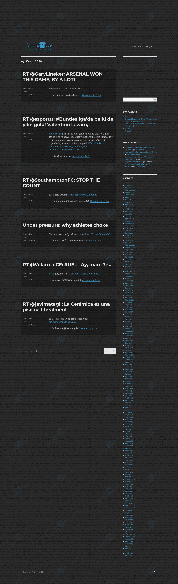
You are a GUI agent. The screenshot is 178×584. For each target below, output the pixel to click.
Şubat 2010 (129, 520)
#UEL (51, 273)
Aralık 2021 (129, 209)
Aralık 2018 (129, 290)
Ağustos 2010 (130, 506)
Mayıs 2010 (129, 513)
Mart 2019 (128, 283)
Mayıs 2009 (129, 541)
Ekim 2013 (128, 431)
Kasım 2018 (129, 293)
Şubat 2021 (129, 233)
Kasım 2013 (129, 429)
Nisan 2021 (129, 228)
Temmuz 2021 (130, 221)
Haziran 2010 (129, 510)
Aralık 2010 (129, 496)
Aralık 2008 (129, 553)
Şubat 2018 (129, 312)
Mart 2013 (128, 448)
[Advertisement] (89, 22)
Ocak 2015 (128, 396)
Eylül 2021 (128, 216)
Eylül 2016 (128, 353)
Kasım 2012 (129, 458)
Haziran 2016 (130, 360)
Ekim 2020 (129, 240)
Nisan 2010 (129, 515)
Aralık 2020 (129, 235)
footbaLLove (25, 572)
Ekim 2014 (128, 403)
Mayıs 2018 (129, 305)
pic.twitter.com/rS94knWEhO (82, 194)
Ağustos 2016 (130, 355)
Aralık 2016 (129, 345)
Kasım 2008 (129, 556)
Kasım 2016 (129, 348)
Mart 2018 (128, 310)
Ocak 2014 (128, 424)
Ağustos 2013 (129, 436)
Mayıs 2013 (129, 443)
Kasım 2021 (129, 212)
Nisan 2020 (129, 252)
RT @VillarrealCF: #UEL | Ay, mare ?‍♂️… (68, 264)
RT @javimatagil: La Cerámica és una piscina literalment (66, 306)
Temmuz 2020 (130, 247)
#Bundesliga (55, 133)
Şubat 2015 (129, 393)
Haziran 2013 (129, 441)
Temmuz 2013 (130, 439)
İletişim (149, 47)
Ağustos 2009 (130, 534)
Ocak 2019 (128, 288)
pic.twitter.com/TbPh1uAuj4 (85, 273)
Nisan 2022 (129, 200)
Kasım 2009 (129, 527)
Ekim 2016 (128, 350)
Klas (126, 117)
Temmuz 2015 (130, 381)
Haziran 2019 (130, 276)
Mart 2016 (128, 367)
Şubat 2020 (129, 257)
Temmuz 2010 (130, 508)
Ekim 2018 (128, 295)
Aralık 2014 (129, 398)
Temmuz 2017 (130, 329)
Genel (25, 92)
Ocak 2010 (128, 522)
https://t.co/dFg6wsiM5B (97, 234)
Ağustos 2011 (129, 477)
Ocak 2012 (128, 467)
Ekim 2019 (128, 267)
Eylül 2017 (128, 324)
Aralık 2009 (129, 525)
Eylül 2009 (128, 532)
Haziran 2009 (130, 539)
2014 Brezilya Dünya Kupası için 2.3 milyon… (141, 152)
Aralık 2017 (129, 317)
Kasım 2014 (129, 400)
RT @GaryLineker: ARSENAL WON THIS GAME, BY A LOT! (63, 76)
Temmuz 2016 (130, 357)
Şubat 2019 (129, 286)
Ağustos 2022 (130, 190)
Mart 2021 (128, 231)
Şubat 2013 (129, 451)
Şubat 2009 (129, 549)
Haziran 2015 (129, 384)
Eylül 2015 (128, 376)
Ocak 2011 (128, 494)
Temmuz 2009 (130, 537)
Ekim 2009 (129, 529)
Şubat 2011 (128, 491)
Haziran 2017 (129, 331)
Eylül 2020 (128, 243)
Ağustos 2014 (130, 408)
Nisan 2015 (129, 388)
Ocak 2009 (128, 551)
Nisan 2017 (129, 336)
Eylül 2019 (128, 269)
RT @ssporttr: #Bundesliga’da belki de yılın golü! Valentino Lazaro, (68, 121)
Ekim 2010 (128, 501)
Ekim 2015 (128, 374)
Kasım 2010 (129, 498)
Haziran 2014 (129, 412)
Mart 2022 (128, 202)
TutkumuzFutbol (134, 155)
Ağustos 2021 (130, 219)
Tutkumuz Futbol (140, 167)
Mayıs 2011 (129, 484)
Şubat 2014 (129, 422)
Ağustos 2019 (130, 271)
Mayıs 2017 (129, 333)
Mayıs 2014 (129, 415)
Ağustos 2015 (130, 379)
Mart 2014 (128, 419)
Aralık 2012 (129, 455)
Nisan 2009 (129, 544)
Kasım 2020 (129, 238)
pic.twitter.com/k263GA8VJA (63, 322)
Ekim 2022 (129, 185)
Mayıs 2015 (129, 386)
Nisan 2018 (129, 307)
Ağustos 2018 (130, 300)
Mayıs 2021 (129, 226)
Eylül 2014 (128, 405)
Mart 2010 (128, 517)
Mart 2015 (128, 391)
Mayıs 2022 (129, 197)
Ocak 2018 (128, 314)
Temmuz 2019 (130, 274)
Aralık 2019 (129, 262)
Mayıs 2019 (129, 278)
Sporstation (140, 150)
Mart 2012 (128, 462)
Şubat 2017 (129, 341)
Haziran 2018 (129, 302)
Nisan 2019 (129, 281)
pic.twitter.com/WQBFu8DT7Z (64, 149)
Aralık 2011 (129, 470)
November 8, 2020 (91, 95)
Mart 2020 (128, 255)
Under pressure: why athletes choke (65, 225)
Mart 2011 (128, 489)
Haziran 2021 (129, 224)
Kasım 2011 (129, 472)
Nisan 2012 (129, 460)
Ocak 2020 (128, 259)
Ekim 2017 (128, 321)
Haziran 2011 (129, 482)
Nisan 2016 (129, 365)
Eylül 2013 (128, 434)
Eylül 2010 (128, 503)
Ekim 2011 (128, 474)
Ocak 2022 (128, 207)
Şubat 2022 (129, 204)
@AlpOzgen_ (66, 146)
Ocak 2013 (128, 453)
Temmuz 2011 (130, 479)
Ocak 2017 (128, 343)
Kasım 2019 (129, 264)
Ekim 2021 (128, 214)
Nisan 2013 (129, 446)
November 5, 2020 (91, 280)
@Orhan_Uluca (81, 146)
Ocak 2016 (128, 372)
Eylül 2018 (128, 298)
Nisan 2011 (129, 486)
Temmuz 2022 (130, 192)
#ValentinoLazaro (97, 143)
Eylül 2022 (128, 188)
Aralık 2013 (129, 427)
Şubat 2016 (129, 369)
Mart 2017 (128, 338)
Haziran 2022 (130, 195)
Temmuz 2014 (130, 410)
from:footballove (29, 95)
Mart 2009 (128, 546)
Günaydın (128, 129)
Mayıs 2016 (129, 362)
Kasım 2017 (129, 319)
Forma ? (128, 131)
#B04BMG (54, 146)
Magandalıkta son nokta (133, 162)
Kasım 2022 (129, 183)
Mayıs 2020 (129, 250)
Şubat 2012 (129, 465)
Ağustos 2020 (130, 245)
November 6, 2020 (99, 201)
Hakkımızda (137, 47)
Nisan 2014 (129, 417)
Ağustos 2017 (130, 326)
